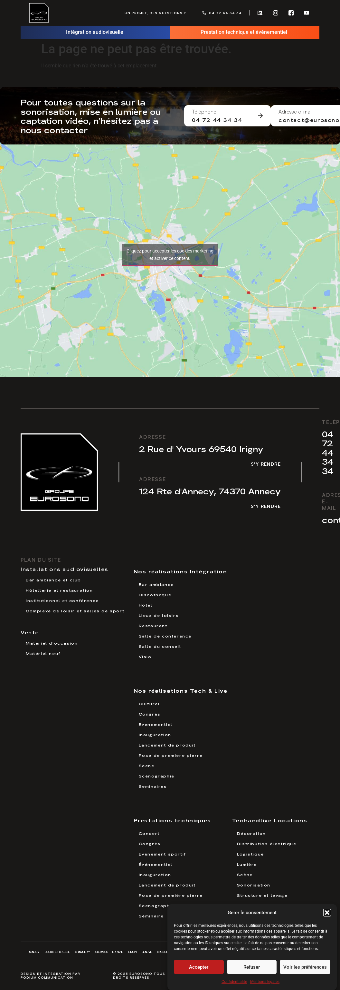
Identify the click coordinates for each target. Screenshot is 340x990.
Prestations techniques (172, 820)
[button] (327, 912)
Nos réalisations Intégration (180, 571)
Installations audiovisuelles (64, 568)
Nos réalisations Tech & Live (181, 690)
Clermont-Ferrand (109, 952)
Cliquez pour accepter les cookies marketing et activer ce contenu (170, 254)
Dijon (132, 952)
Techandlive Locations (269, 820)
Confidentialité (234, 981)
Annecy (34, 952)
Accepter (198, 967)
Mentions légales (264, 981)
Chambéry (82, 952)
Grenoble (164, 952)
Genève (147, 952)
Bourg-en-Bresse (57, 952)
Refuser (251, 967)
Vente (30, 632)
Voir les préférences (305, 967)
